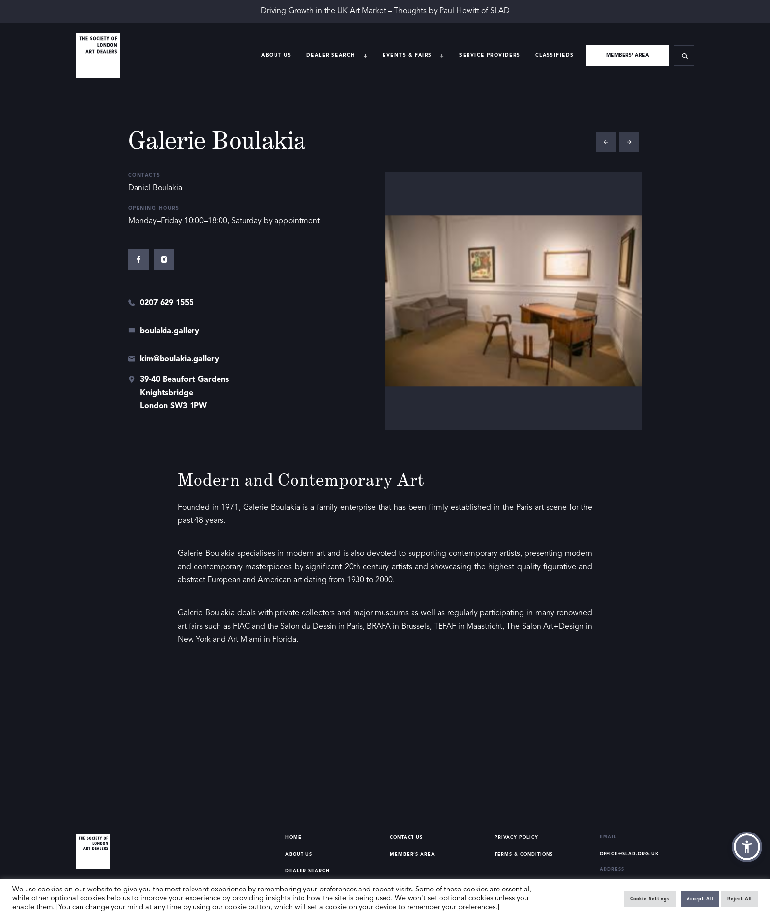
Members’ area (627, 55)
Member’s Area (412, 854)
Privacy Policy (516, 837)
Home (293, 837)
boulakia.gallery (169, 331)
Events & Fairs (407, 55)
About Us (276, 55)
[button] (747, 846)
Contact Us (406, 837)
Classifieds (554, 55)
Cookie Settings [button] (650, 899)
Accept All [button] (700, 899)
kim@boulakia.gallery (179, 359)
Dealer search (331, 55)
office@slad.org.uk (629, 854)
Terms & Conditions (524, 854)
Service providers (489, 55)
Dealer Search (307, 871)
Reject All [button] (739, 899)
